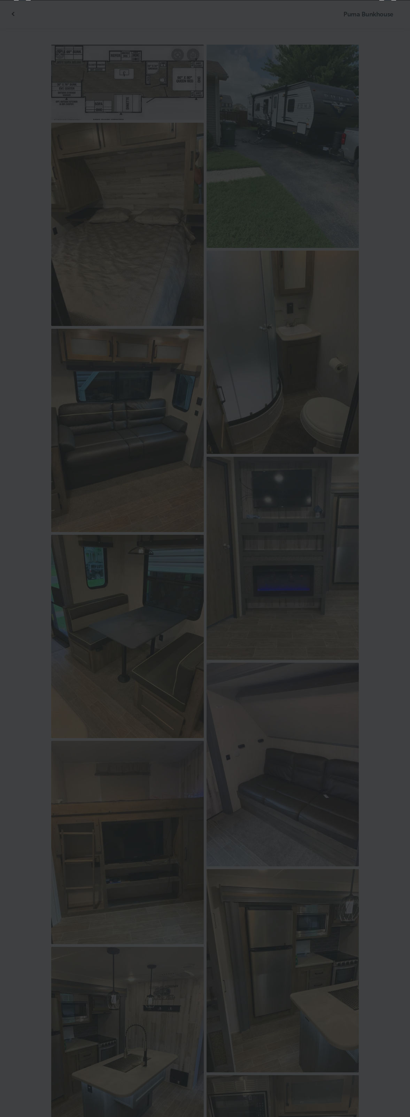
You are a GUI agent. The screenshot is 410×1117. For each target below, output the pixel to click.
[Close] (393, 16)
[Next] (387, 558)
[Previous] (22, 558)
